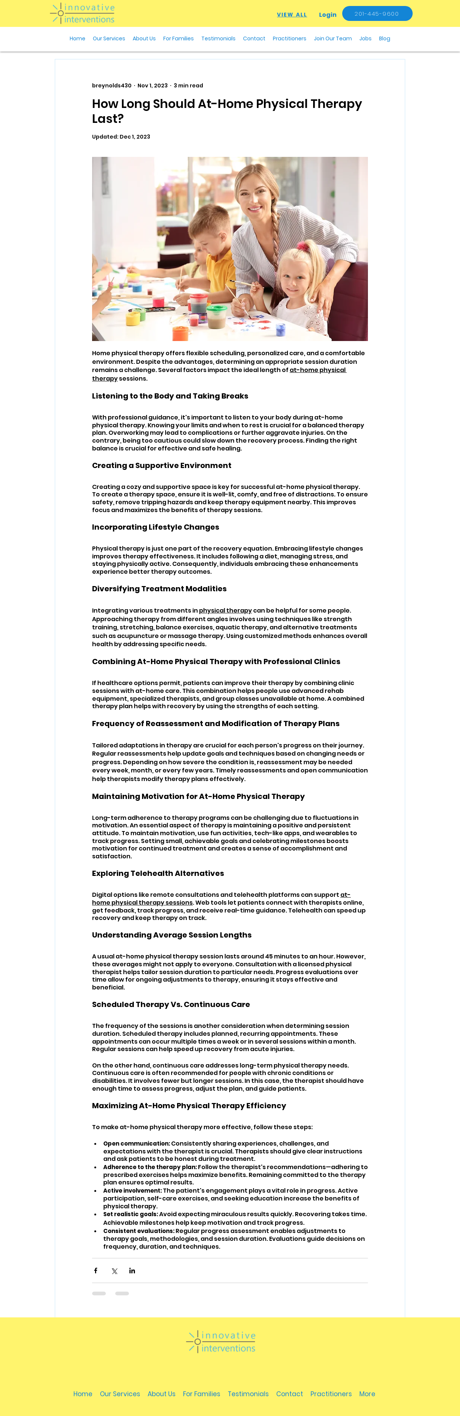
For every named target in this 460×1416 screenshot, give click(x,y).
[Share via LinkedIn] (132, 1270)
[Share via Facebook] (95, 1270)
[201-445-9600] (377, 13)
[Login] (328, 14)
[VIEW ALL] (292, 14)
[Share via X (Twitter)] (113, 1270)
